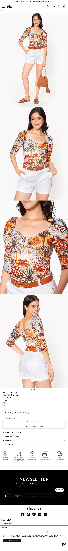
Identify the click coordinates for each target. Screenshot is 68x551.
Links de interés (6, 524)
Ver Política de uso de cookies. (48, 536)
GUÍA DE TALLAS (13, 418)
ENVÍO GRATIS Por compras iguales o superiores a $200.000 (34, 1)
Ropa (2, 11)
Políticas (4, 527)
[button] (31, 389)
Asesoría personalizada (35, 427)
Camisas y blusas (11, 11)
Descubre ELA (6, 520)
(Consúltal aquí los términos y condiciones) (52, 496)
